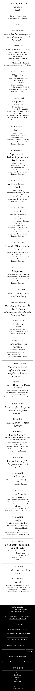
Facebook (17, 675)
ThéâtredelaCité (17, 607)
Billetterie (17, 624)
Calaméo (17, 679)
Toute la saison (21, 16)
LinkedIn (17, 681)
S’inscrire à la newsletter (16, 639)
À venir (11, 16)
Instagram (17, 673)
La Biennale (24, 19)
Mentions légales (17, 686)
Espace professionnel (17, 646)
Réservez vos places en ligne (17, 629)
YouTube (17, 677)
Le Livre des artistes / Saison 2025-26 (16, 662)
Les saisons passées (12, 19)
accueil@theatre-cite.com (17, 618)
